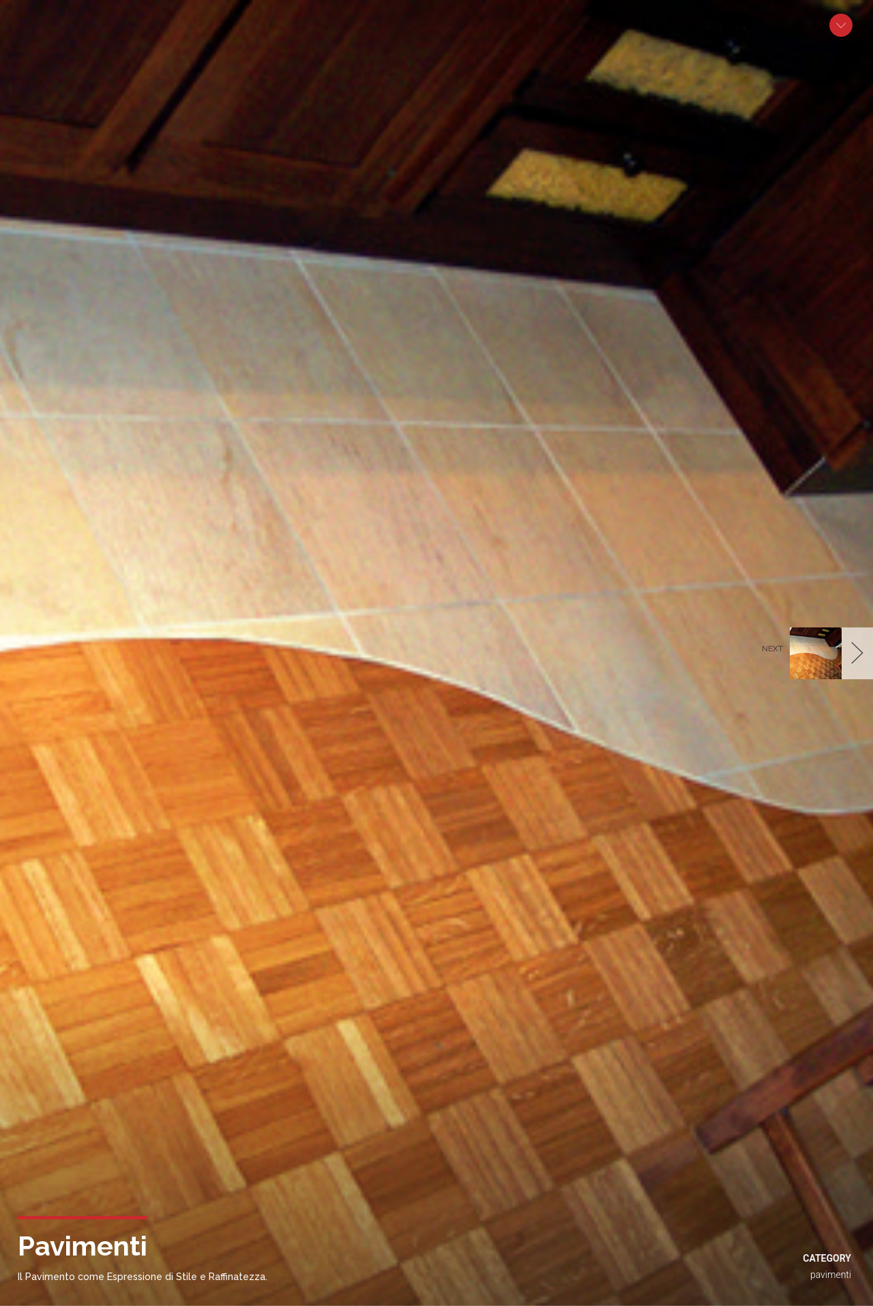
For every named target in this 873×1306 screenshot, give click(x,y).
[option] (436, 653)
